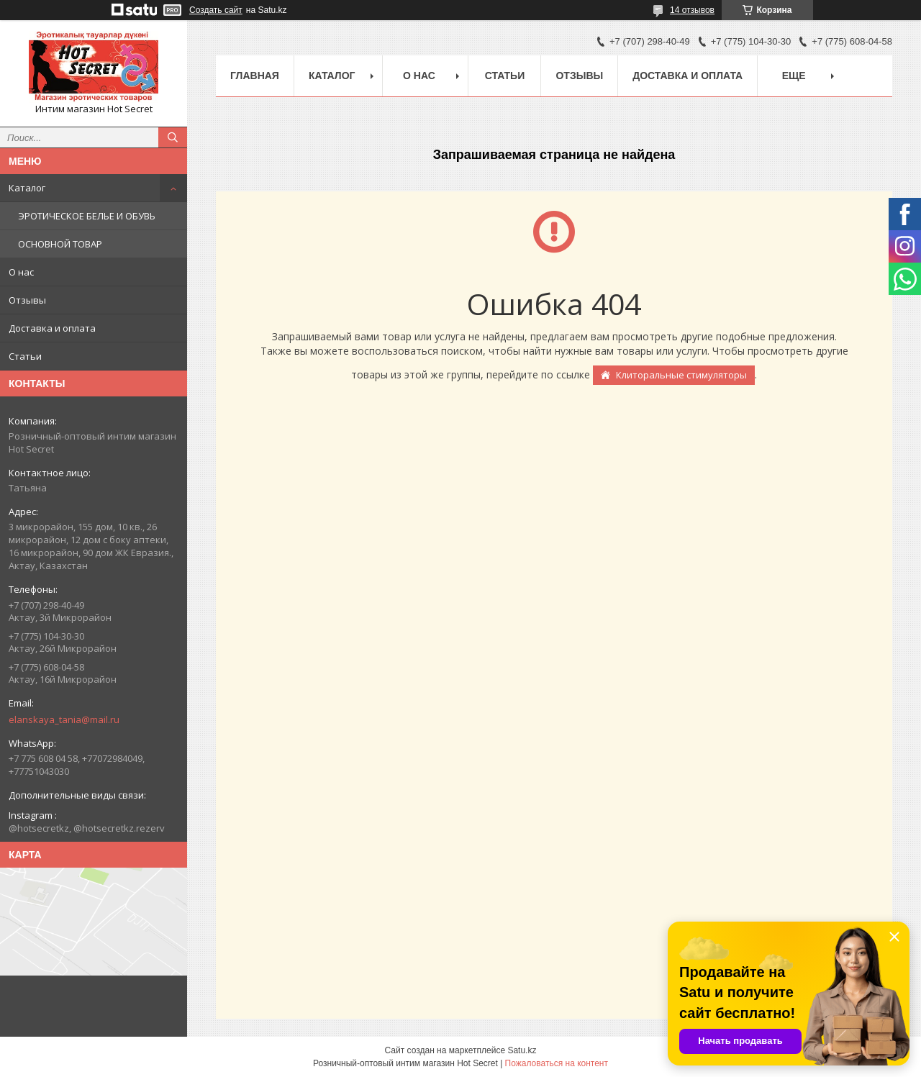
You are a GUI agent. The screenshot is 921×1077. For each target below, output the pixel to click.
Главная (254, 75)
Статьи (25, 356)
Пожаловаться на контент (556, 1063)
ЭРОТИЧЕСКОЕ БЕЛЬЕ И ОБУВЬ (86, 215)
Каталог (27, 187)
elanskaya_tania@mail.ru (64, 719)
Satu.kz (521, 1050)
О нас (21, 271)
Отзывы (27, 300)
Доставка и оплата (52, 328)
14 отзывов (692, 10)
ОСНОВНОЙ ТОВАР (60, 243)
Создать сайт (215, 10)
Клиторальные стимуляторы (681, 374)
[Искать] (172, 137)
